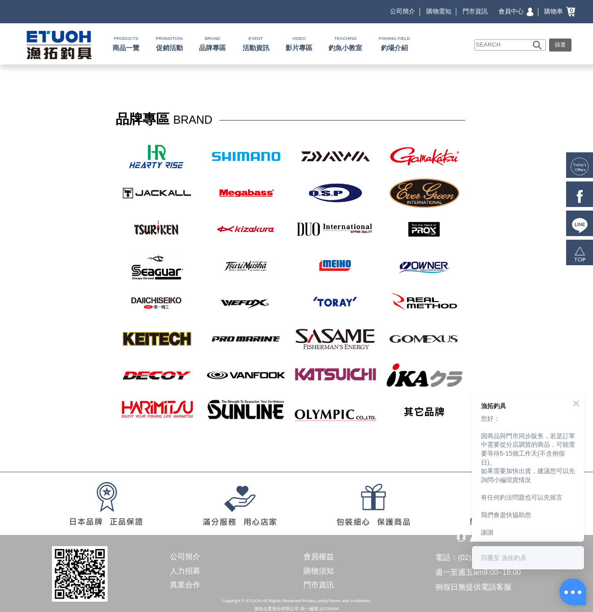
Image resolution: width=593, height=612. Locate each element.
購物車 (559, 11)
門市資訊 (475, 11)
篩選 (560, 45)
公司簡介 (402, 11)
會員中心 (515, 11)
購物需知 (438, 11)
